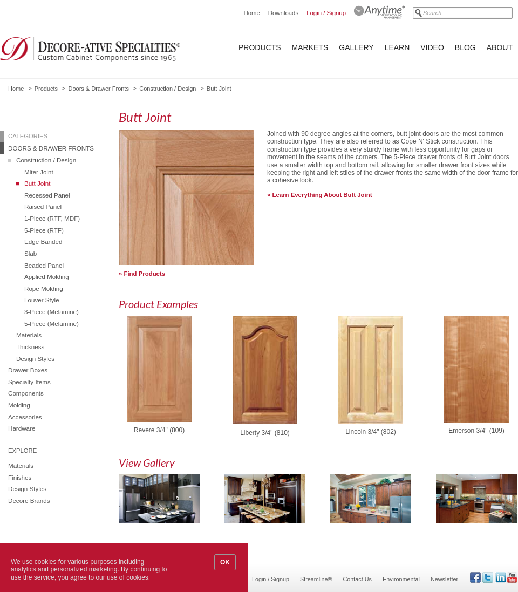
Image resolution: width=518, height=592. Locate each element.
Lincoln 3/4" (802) (370, 432)
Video (432, 47)
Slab (30, 253)
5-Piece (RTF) (44, 230)
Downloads (283, 13)
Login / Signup (326, 13)
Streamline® (316, 579)
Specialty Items (29, 381)
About (500, 47)
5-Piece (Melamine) (51, 323)
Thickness (30, 346)
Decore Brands (29, 500)
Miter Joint (38, 171)
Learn (397, 47)
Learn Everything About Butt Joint (322, 195)
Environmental (401, 579)
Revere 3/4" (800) (159, 430)
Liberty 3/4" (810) (265, 433)
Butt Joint (37, 183)
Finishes (19, 477)
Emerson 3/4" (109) (476, 430)
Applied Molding (46, 276)
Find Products (145, 273)
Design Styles (35, 358)
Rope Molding (43, 288)
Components (26, 393)
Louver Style (41, 299)
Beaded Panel (44, 265)
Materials (29, 334)
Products (259, 47)
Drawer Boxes (27, 369)
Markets (310, 47)
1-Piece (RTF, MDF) (52, 218)
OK (225, 562)
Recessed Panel (47, 195)
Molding (19, 405)
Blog (465, 47)
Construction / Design (167, 88)
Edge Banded (43, 241)
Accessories (25, 416)
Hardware (21, 428)
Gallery (356, 47)
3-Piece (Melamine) (51, 311)
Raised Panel (43, 206)
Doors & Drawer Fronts (98, 88)
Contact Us (357, 579)
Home (251, 13)
